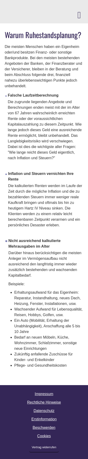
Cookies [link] (44, 436)
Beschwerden (44, 428)
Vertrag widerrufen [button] (44, 447)
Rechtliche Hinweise (44, 402)
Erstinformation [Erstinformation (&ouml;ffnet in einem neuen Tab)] (44, 419)
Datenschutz (44, 411)
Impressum (44, 394)
